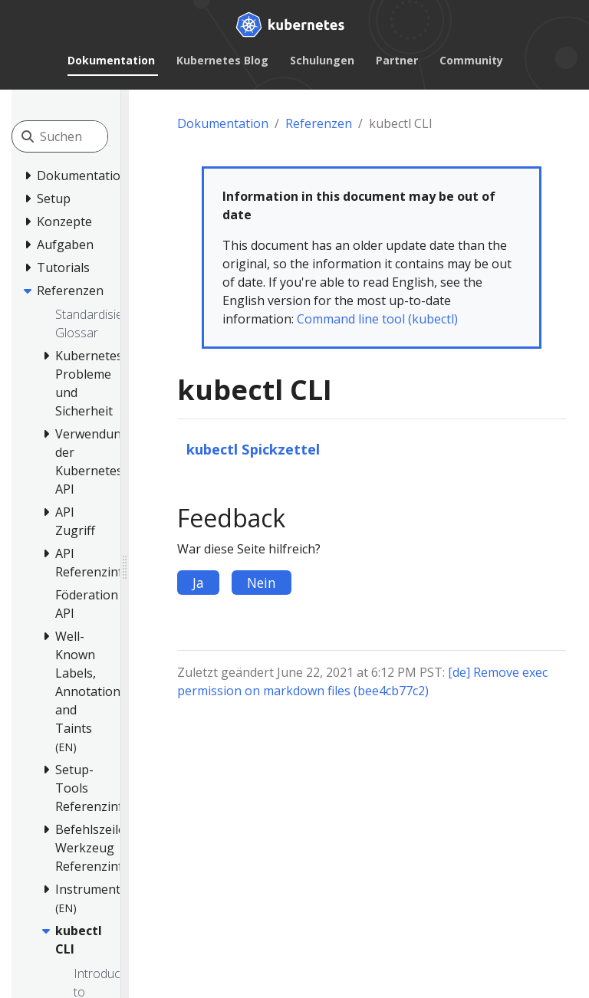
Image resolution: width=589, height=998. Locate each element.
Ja (198, 582)
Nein (261, 582)
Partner (397, 60)
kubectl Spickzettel (253, 448)
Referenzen (318, 123)
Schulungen (322, 60)
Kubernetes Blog (222, 60)
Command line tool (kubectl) (377, 318)
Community (471, 60)
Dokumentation (111, 60)
